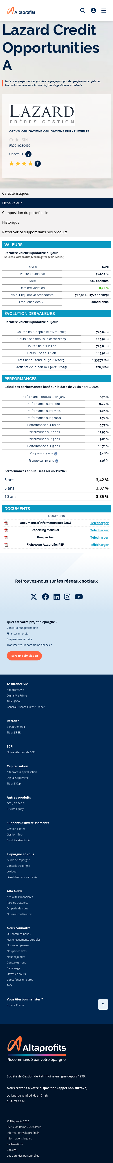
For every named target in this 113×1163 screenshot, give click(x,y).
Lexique (12, 871)
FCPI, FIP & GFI (16, 803)
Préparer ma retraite (19, 639)
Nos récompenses (18, 945)
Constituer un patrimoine (22, 628)
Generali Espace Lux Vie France (26, 707)
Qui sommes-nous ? (19, 934)
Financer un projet (18, 633)
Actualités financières (20, 897)
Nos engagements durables (24, 940)
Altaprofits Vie (15, 690)
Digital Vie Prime (17, 695)
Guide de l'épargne (18, 860)
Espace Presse (15, 1005)
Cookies (12, 1150)
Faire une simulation (24, 656)
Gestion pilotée (16, 829)
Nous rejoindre (16, 957)
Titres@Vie (13, 701)
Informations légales (19, 1138)
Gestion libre (14, 834)
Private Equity (15, 809)
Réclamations (15, 1144)
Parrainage (13, 968)
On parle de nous (17, 908)
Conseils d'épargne (18, 866)
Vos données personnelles (23, 1156)
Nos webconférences (20, 914)
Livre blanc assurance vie (22, 877)
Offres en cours (16, 974)
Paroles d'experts (17, 903)
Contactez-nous (16, 962)
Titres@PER (14, 732)
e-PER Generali (16, 727)
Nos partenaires (16, 951)
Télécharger (99, 523)
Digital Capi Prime (18, 778)
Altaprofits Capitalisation (22, 772)
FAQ (9, 985)
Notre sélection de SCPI (21, 752)
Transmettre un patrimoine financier (29, 645)
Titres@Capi (14, 783)
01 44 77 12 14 (16, 1101)
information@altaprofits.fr (23, 1133)
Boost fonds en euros (20, 980)
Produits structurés (18, 840)
